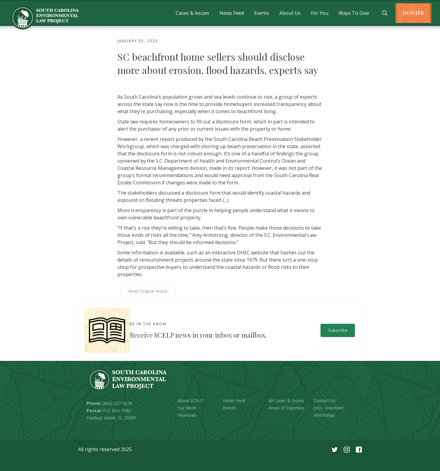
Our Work (186, 408)
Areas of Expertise (286, 408)
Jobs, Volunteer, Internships (329, 411)
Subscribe (337, 330)
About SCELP (190, 400)
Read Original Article (147, 291)
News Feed (231, 13)
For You (319, 13)
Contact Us (325, 400)
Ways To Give (354, 13)
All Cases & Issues (286, 400)
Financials (186, 415)
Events (261, 13)
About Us (290, 13)
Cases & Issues (192, 13)
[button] (192, 13)
